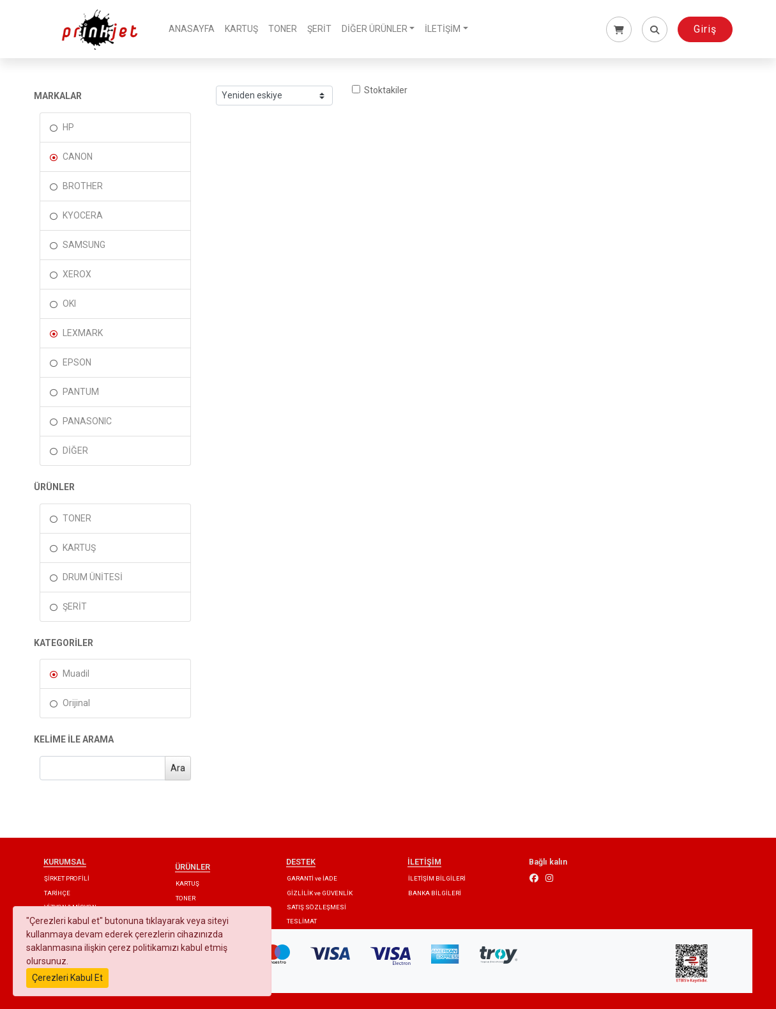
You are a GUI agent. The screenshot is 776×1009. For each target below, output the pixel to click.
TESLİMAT (302, 921)
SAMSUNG (84, 245)
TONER (282, 29)
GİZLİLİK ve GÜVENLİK (320, 893)
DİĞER (75, 450)
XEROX (77, 274)
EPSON (77, 362)
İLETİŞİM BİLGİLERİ (437, 878)
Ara (178, 768)
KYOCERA (83, 215)
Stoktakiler (379, 90)
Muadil (76, 673)
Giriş (705, 29)
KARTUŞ (241, 29)
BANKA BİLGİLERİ (434, 893)
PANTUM (81, 392)
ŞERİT (319, 29)
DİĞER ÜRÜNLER (374, 29)
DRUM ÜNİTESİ (93, 577)
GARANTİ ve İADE (312, 878)
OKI (69, 303)
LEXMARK (83, 333)
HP (68, 127)
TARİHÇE (57, 893)
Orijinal (76, 703)
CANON (78, 156)
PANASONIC (87, 421)
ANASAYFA (192, 29)
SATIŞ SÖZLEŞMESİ (316, 907)
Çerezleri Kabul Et (67, 978)
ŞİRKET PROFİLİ (66, 878)
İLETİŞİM (442, 29)
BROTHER (83, 186)
